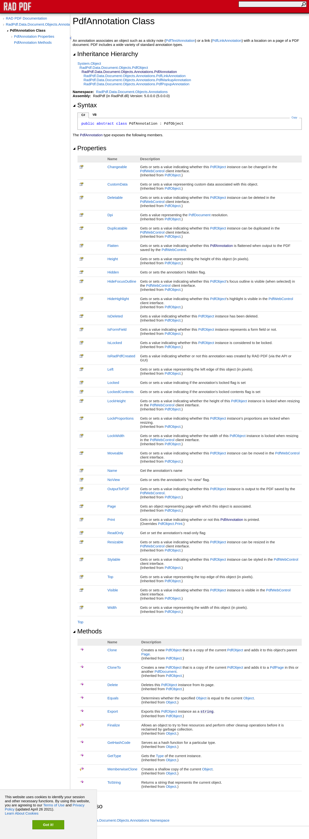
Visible (112, 590)
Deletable (115, 197)
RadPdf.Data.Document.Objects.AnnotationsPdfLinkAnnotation (135, 76)
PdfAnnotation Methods (33, 42)
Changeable (117, 167)
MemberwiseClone (122, 769)
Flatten (113, 246)
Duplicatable (117, 228)
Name (112, 470)
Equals (113, 698)
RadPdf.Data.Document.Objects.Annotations (38, 24)
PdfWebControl (152, 171)
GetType (114, 756)
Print (111, 519)
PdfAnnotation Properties (34, 36)
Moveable (115, 453)
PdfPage (277, 667)
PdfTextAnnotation (180, 40)
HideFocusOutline (121, 281)
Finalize (113, 725)
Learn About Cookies (21, 813)
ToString (114, 782)
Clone (112, 650)
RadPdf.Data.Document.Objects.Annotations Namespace (123, 820)
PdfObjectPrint (170, 524)
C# (83, 115)
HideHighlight (118, 299)
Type (160, 756)
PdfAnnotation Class (28, 30)
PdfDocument (200, 215)
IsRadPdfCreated (121, 356)
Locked (113, 382)
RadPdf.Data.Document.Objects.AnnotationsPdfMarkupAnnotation (137, 80)
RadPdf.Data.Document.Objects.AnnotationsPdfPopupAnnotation (137, 84)
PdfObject (218, 167)
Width (112, 607)
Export (112, 711)
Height (112, 259)
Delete (112, 685)
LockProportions (120, 418)
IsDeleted (115, 316)
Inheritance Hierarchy (105, 53)
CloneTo (114, 667)
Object (201, 698)
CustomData (117, 184)
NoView (113, 480)
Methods (87, 631)
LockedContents (120, 392)
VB (94, 114)
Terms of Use (53, 805)
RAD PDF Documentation (26, 18)
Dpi (110, 215)
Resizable (115, 542)
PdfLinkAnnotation (227, 40)
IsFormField (116, 329)
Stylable (113, 559)
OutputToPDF (118, 489)
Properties (89, 148)
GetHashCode (118, 742)
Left (110, 369)
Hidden (113, 272)
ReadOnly (115, 533)
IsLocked (114, 343)
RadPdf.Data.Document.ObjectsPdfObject (113, 67)
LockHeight (116, 401)
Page (111, 506)
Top (110, 577)
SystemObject (89, 63)
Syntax (85, 105)
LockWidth (115, 436)
